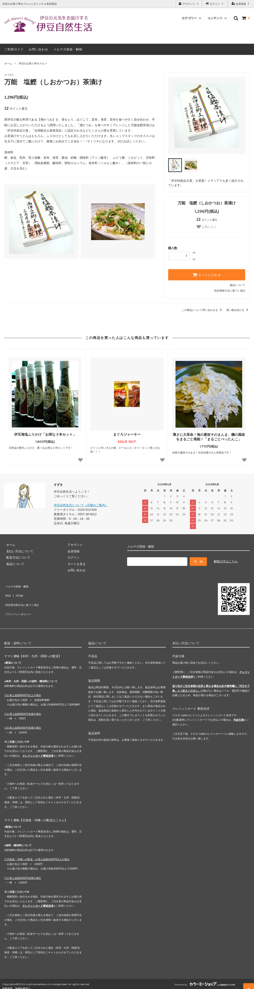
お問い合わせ (38, 49)
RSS (7, 591)
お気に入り (207, 227)
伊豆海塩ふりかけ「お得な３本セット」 (45, 434)
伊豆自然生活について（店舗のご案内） (81, 505)
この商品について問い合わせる (202, 310)
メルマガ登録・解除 (67, 49)
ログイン (215, 3)
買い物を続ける (238, 310)
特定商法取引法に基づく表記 (23, 598)
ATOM (17, 591)
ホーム (8, 63)
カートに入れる (206, 274)
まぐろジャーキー (127, 434)
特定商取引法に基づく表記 (229, 290)
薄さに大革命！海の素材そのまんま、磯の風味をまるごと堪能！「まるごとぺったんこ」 (209, 437)
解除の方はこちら (226, 561)
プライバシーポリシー (19, 604)
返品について (237, 285)
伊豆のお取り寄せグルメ (33, 63)
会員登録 (241, 3)
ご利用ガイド (14, 49)
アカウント (189, 3)
